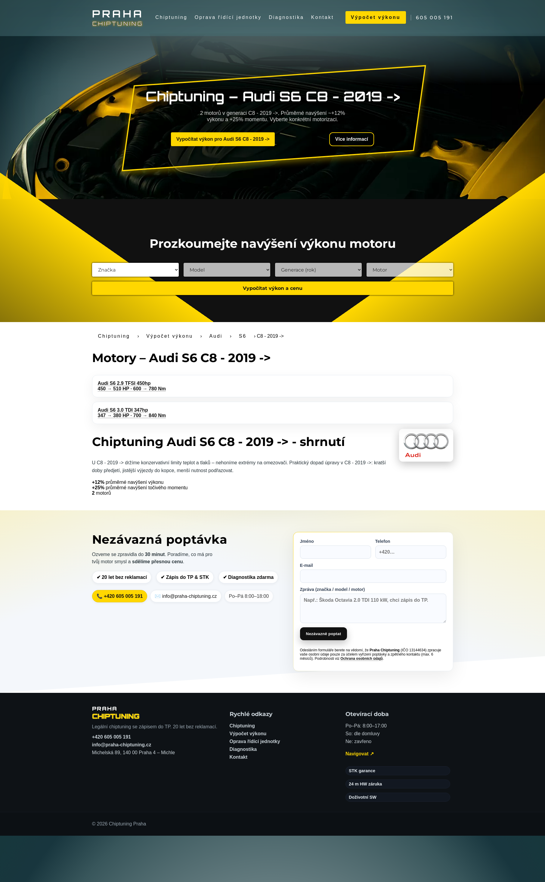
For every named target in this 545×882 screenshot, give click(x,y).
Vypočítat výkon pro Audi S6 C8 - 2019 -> (223, 139)
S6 (243, 336)
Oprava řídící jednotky (228, 17)
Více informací (351, 139)
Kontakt (322, 17)
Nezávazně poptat (323, 634)
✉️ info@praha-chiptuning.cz (186, 596)
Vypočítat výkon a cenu (272, 288)
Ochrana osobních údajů (361, 658)
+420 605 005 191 (111, 736)
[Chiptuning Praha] (118, 17)
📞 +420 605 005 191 (120, 596)
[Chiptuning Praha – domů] (116, 712)
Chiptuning (171, 17)
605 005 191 (434, 17)
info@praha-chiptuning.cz (121, 744)
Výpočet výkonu (376, 17)
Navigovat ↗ (359, 753)
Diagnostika (286, 17)
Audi (215, 336)
